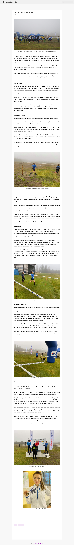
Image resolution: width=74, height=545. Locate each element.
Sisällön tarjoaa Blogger (37, 543)
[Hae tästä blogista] (67, 2)
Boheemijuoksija (10, 2)
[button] (14, 16)
